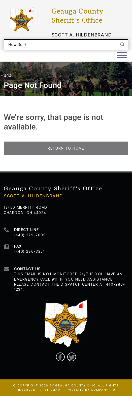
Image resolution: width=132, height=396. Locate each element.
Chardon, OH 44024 (25, 213)
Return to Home (66, 148)
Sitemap (52, 389)
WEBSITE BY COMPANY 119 (91, 389)
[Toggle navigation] (122, 56)
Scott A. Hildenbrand (82, 34)
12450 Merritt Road (25, 207)
